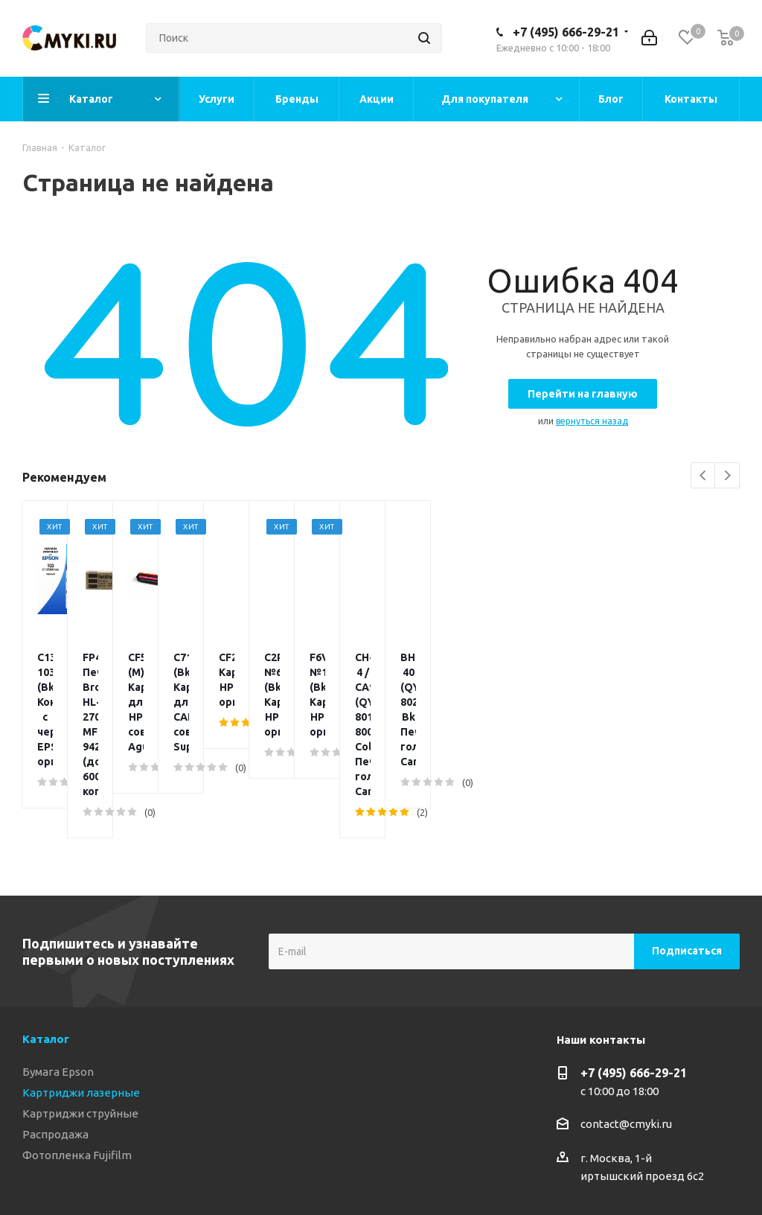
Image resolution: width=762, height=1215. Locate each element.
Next (727, 476)
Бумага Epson (58, 952)
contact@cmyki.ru (626, 1004)
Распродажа (55, 1015)
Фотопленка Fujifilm (77, 1036)
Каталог (45, 919)
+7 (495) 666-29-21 (566, 32)
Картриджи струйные (80, 994)
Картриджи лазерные (81, 973)
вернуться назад (592, 421)
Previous (703, 476)
